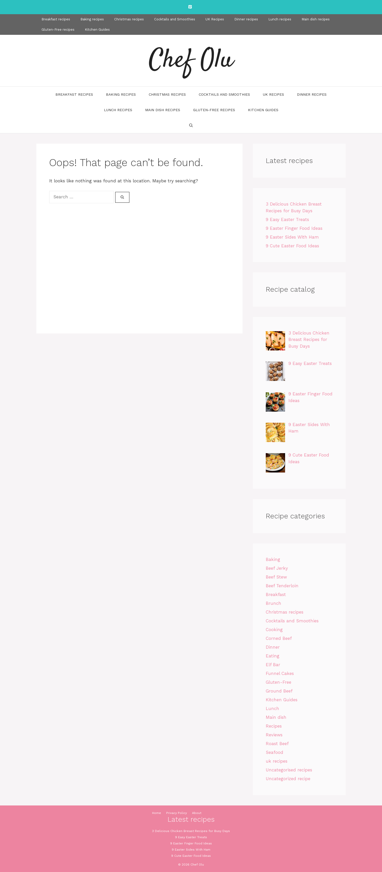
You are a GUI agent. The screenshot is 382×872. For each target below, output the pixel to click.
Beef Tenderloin (282, 585)
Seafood (274, 752)
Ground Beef (279, 691)
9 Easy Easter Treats (287, 219)
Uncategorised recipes (289, 769)
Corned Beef (279, 638)
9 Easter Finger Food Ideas (294, 228)
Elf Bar (273, 664)
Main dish (276, 717)
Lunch (272, 708)
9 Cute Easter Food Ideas (292, 245)
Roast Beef (277, 743)
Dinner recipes (246, 19)
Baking (273, 559)
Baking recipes (92, 19)
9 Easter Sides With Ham (292, 237)
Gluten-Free (278, 682)
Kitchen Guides (97, 29)
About (196, 813)
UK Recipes (214, 19)
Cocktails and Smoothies (174, 19)
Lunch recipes (279, 19)
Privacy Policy (176, 813)
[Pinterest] (190, 7)
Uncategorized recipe (288, 778)
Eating (272, 655)
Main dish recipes (316, 19)
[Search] (122, 197)
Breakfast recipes (55, 19)
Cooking (274, 629)
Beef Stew (276, 577)
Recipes (274, 726)
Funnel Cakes (280, 673)
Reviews (274, 734)
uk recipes (276, 761)
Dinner (273, 647)
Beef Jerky (277, 568)
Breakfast (276, 594)
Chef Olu (191, 60)
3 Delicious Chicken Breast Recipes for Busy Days (191, 831)
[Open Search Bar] (191, 125)
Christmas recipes (129, 19)
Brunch (273, 603)
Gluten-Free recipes (57, 29)
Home (156, 813)
